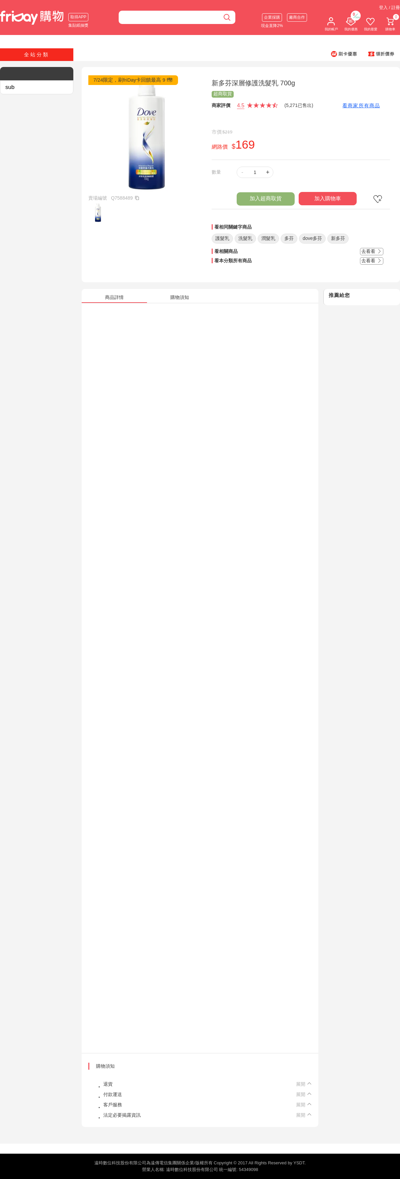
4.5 (240, 105)
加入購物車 (327, 198)
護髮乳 (222, 238)
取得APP (78, 17)
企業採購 (272, 17)
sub (9, 87)
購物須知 (105, 1066)
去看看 (371, 251)
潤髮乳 (268, 238)
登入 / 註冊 (389, 7)
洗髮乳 (245, 238)
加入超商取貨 (266, 198)
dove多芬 (312, 238)
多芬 (289, 238)
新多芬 (338, 238)
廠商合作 (297, 17)
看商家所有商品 (361, 105)
